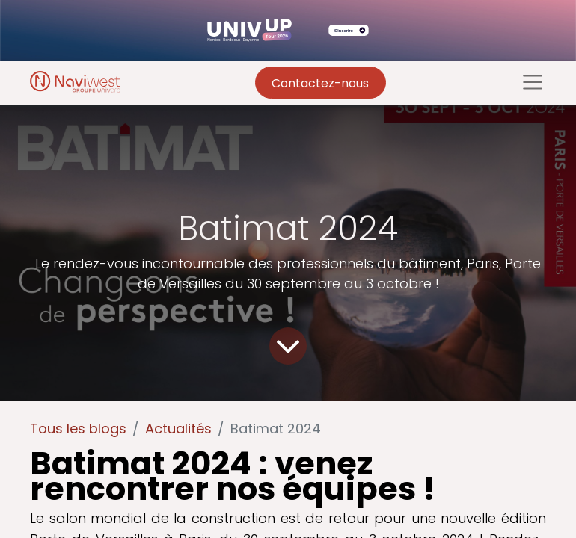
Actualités (178, 428)
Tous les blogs (78, 428)
